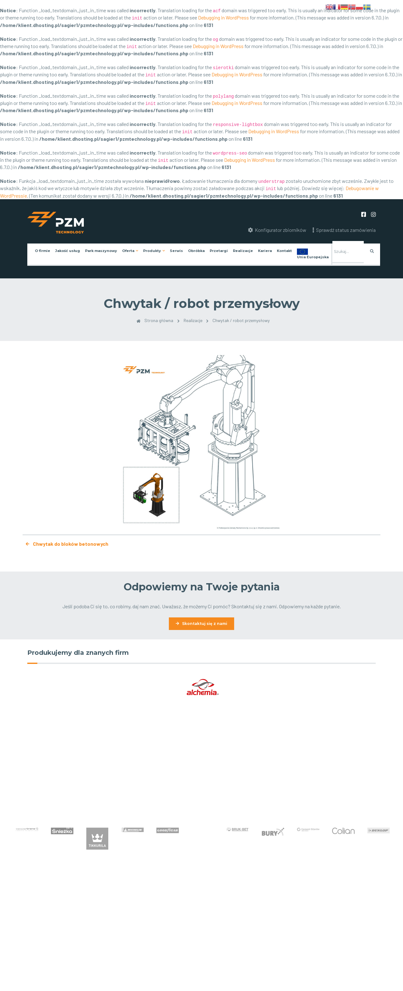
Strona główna (153, 320)
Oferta (128, 251)
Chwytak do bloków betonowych (65, 544)
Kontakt (284, 251)
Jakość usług (67, 251)
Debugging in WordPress (223, 17)
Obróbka (196, 251)
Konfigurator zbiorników (277, 230)
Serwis (176, 251)
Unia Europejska (313, 257)
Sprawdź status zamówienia (344, 230)
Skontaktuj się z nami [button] (204, 623)
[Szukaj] (348, 252)
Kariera (265, 251)
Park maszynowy (101, 251)
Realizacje (243, 251)
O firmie (42, 251)
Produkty (152, 251)
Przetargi (219, 251)
